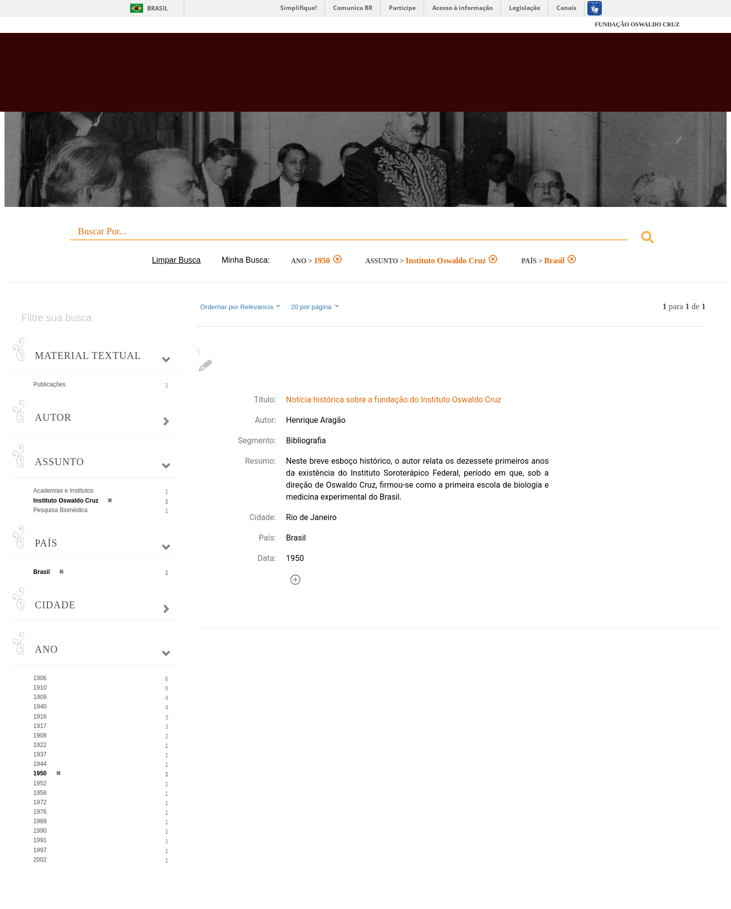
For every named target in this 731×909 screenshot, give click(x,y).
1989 (40, 821)
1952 (40, 783)
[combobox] (365, 238)
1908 (40, 735)
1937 (40, 754)
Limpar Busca (176, 260)
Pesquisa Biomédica (60, 510)
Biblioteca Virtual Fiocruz (316, 77)
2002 (40, 859)
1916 (40, 716)
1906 (40, 678)
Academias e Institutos (63, 490)
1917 (40, 726)
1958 (40, 792)
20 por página (315, 307)
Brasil (157, 8)
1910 (40, 687)
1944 (40, 763)
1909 (40, 697)
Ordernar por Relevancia (241, 307)
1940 (40, 706)
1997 (40, 850)
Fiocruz (76, 24)
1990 (40, 830)
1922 (40, 744)
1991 (40, 840)
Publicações (49, 384)
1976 (40, 811)
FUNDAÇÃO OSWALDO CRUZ (637, 24)
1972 (40, 802)
